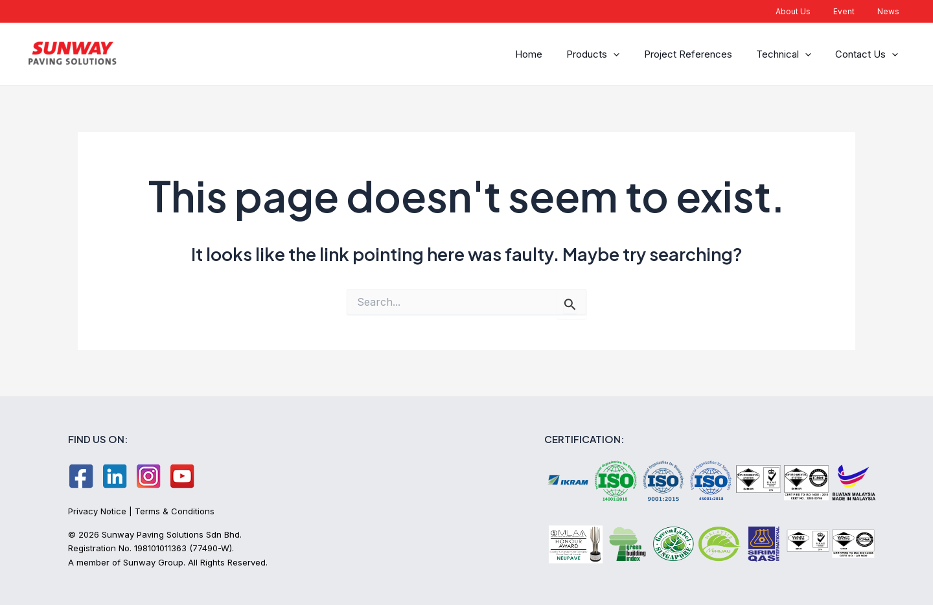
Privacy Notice (97, 511)
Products (605, 54)
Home (544, 54)
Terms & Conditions (174, 511)
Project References (696, 54)
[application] (625, 54)
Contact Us (868, 54)
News (892, 11)
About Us (810, 11)
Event (854, 11)
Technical (788, 54)
